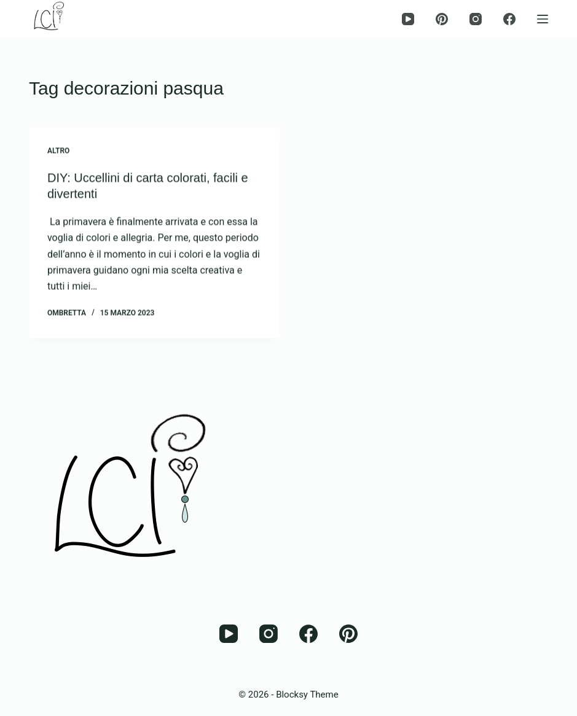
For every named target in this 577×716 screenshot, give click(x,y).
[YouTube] (408, 19)
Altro (58, 151)
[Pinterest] (442, 19)
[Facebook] (509, 19)
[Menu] (542, 19)
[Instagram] (475, 19)
